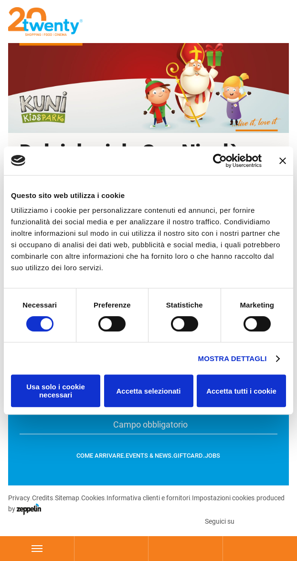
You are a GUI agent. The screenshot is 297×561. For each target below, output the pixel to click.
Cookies (92, 498)
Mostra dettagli (232, 358)
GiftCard (188, 455)
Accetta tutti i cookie (241, 391)
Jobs (212, 455)
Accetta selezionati (148, 391)
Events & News (148, 455)
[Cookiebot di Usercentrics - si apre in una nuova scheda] (220, 161)
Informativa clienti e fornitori (148, 498)
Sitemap (66, 498)
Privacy (19, 498)
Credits (42, 498)
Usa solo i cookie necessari (55, 391)
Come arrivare (100, 455)
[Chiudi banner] (282, 160)
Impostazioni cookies (222, 498)
